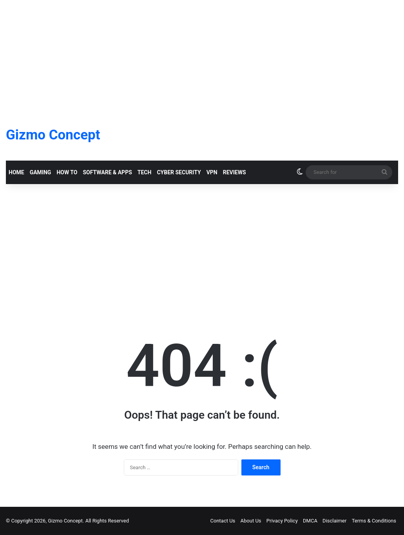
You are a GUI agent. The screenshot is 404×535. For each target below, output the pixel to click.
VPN (212, 172)
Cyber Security (179, 172)
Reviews (234, 172)
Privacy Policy (282, 521)
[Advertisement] (202, 55)
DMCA (310, 521)
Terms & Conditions (374, 521)
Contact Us (223, 521)
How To (66, 172)
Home (16, 172)
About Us (251, 521)
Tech (145, 172)
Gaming (40, 172)
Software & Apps (107, 172)
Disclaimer (334, 521)
